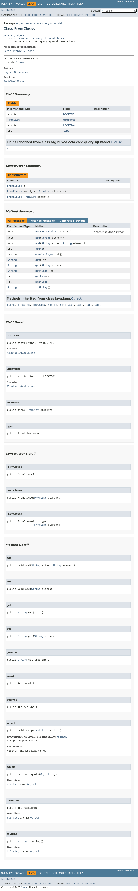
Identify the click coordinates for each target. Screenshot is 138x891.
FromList (14, 119)
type (66, 130)
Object (50, 254)
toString (41, 287)
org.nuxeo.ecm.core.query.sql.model (39, 23)
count (39, 248)
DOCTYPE (68, 114)
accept (40, 231)
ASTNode (28, 51)
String (45, 237)
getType (40, 276)
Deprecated (59, 4)
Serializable (13, 51)
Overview (7, 4)
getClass (39, 304)
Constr (36, 15)
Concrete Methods (73, 220)
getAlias (41, 270)
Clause (20, 62)
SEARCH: (96, 11)
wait (80, 304)
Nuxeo (24, 887)
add (37, 237)
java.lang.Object (14, 35)
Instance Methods (42, 220)
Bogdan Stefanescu (16, 72)
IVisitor (52, 231)
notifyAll (67, 304)
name (10, 148)
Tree (47, 4)
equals (40, 254)
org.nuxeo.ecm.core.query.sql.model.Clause (36, 38)
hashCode (41, 281)
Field (27, 15)
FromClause (14, 185)
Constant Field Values (21, 352)
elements (69, 119)
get (37, 259)
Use (40, 4)
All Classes (8, 10)
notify (52, 304)
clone (11, 304)
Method (48, 15)
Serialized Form (14, 81)
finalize (24, 304)
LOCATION (69, 125)
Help (80, 4)
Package (20, 4)
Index (71, 4)
